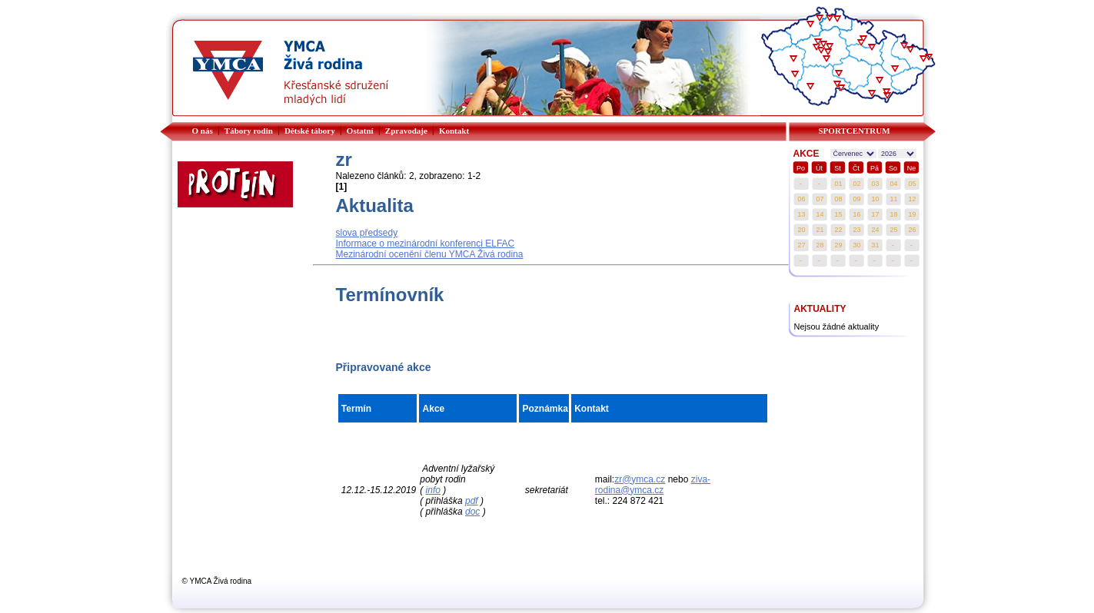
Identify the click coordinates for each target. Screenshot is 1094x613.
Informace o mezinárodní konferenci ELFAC (425, 243)
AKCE (806, 153)
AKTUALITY (820, 308)
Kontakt (454, 130)
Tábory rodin (248, 130)
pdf (471, 500)
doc (472, 511)
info (433, 490)
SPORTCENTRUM (854, 130)
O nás (202, 130)
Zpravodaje (406, 130)
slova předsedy (367, 232)
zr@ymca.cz (639, 479)
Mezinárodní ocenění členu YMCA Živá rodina (430, 254)
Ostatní (360, 130)
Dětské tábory (309, 130)
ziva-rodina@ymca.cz (652, 484)
